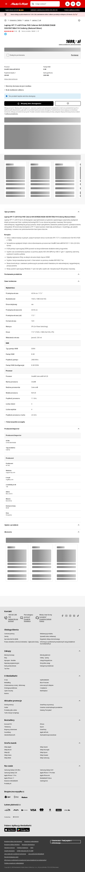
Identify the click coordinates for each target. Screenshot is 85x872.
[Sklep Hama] (7, 755)
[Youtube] (67, 615)
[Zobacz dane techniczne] (10, 79)
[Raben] (24, 797)
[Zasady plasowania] (9, 851)
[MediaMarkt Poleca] (45, 778)
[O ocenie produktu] (19, 31)
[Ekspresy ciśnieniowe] (10, 729)
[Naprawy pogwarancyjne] (11, 663)
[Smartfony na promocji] (47, 705)
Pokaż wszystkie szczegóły (14, 422)
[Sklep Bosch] (7, 750)
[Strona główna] (5, 20)
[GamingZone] (44, 781)
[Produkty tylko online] (10, 710)
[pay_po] (16, 810)
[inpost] (16, 796)
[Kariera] (6, 693)
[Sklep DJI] (7, 752)
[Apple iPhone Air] (45, 775)
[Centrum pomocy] (9, 634)
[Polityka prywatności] (22, 848)
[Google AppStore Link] (23, 830)
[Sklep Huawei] (44, 755)
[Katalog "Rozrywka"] (46, 710)
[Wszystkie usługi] (45, 663)
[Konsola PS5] (8, 724)
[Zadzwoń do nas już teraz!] (13, 620)
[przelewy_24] (7, 810)
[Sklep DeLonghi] (44, 750)
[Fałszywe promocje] (9, 848)
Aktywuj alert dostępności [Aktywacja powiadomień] (29, 103)
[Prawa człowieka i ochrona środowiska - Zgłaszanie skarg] (21, 642)
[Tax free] (6, 669)
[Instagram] (71, 615)
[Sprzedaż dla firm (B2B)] (11, 639)
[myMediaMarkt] (44, 680)
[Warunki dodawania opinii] (11, 857)
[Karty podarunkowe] (10, 666)
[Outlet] (6, 707)
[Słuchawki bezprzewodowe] (48, 735)
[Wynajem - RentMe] (10, 660)
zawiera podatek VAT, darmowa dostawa (70, 44)
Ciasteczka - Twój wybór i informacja (65, 841)
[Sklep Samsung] (44, 758)
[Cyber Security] (8, 691)
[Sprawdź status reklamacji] (48, 636)
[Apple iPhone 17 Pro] (10, 775)
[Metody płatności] (45, 655)
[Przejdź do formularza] (29, 620)
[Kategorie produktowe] (47, 666)
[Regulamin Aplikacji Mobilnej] (12, 844)
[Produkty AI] (7, 784)
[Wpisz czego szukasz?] (33, 4)
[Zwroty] (6, 636)
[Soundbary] (7, 732)
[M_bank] (59, 810)
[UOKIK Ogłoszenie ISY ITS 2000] (25, 851)
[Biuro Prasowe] (44, 683)
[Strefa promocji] (9, 705)
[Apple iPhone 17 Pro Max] (47, 773)
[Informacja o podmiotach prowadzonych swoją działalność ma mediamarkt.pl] (58, 643)
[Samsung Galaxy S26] (10, 773)
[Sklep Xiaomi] (44, 747)
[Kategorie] (6, 3)
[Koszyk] (78, 4)
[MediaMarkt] (19, 4)
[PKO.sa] (7, 817)
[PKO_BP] (50, 810)
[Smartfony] (43, 729)
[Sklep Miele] (7, 758)
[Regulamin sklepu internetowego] (50, 639)
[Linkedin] (75, 615)
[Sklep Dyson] (43, 752)
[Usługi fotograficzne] (46, 660)
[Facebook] (63, 615)
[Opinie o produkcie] (10, 31)
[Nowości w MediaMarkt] (11, 781)
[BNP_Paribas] (24, 810)
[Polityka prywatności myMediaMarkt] (14, 863)
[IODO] (31, 848)
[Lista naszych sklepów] (46, 685)
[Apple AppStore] (10, 830)
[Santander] (16, 817)
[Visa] (33, 810)
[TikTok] (79, 615)
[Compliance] (43, 688)
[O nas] (6, 680)
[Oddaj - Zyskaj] (44, 658)
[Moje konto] (67, 4)
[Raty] (5, 658)
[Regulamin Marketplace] (28, 844)
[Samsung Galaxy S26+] (47, 770)
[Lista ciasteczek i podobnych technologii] (15, 854)
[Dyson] (42, 727)
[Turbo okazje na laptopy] (11, 713)
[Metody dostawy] (9, 655)
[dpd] (7, 796)
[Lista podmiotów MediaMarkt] (36, 854)
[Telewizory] (7, 727)
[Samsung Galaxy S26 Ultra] (12, 770)
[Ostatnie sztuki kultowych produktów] (51, 707)
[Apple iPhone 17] (9, 778)
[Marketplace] (44, 691)
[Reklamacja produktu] (46, 634)
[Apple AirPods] (44, 732)
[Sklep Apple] (7, 747)
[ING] (67, 810)
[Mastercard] (41, 810)
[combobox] (46, 4)
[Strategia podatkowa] (10, 688)
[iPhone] (42, 724)
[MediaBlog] (7, 683)
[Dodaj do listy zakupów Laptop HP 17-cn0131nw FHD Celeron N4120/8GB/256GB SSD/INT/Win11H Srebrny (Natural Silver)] (79, 20)
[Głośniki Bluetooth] (9, 735)
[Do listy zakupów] (73, 4)
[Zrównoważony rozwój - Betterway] (14, 685)
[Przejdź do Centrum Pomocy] (46, 620)
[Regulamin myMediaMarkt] (31, 841)
